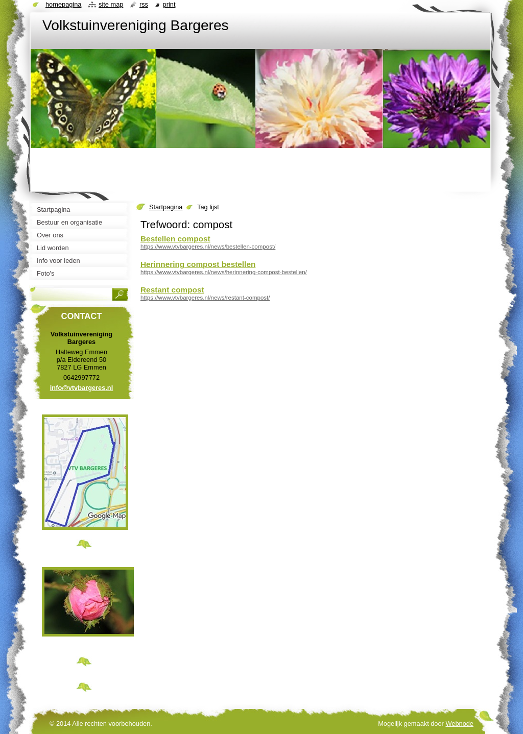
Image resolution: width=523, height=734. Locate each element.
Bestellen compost (175, 238)
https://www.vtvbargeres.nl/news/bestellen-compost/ (207, 246)
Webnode (459, 723)
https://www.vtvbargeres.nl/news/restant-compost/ (205, 298)
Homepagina (63, 4)
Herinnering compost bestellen (197, 264)
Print (169, 4)
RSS (143, 4)
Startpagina (165, 207)
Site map (111, 4)
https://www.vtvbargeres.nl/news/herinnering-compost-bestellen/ (223, 272)
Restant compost (172, 289)
